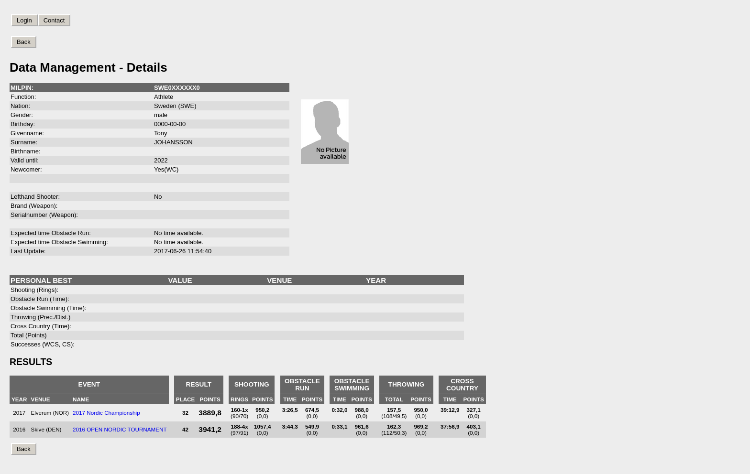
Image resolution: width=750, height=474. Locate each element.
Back (24, 41)
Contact (54, 20)
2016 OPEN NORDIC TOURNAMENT (119, 429)
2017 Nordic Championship (106, 412)
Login (24, 20)
